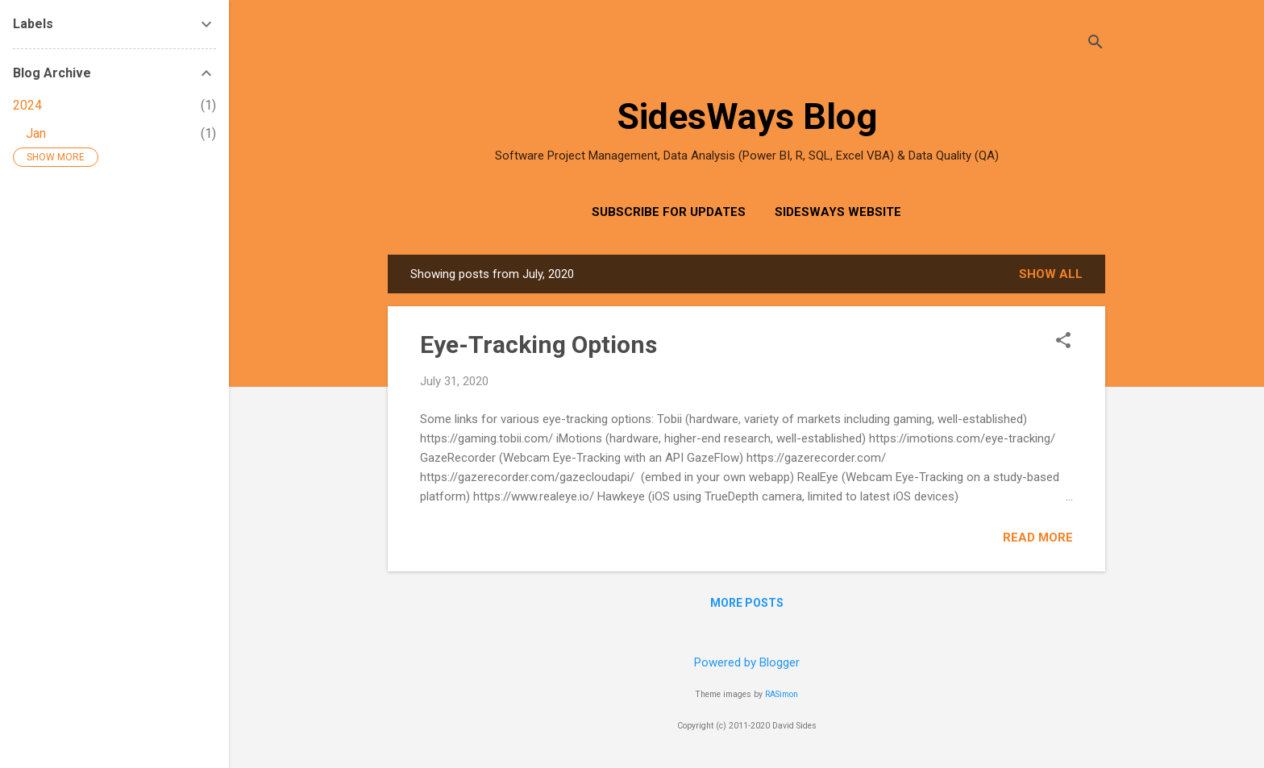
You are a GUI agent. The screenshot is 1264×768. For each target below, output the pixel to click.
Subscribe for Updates (669, 212)
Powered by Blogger (747, 662)
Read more (1038, 537)
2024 (27, 105)
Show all (1051, 274)
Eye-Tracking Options (538, 344)
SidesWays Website (838, 212)
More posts (747, 602)
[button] (1063, 341)
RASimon (781, 694)
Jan (36, 133)
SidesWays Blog (747, 116)
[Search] (1095, 43)
